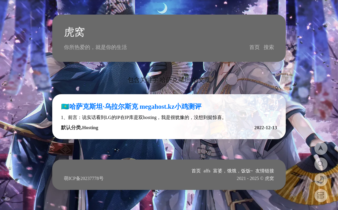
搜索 (269, 47)
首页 (254, 47)
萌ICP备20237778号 (84, 178)
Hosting (90, 127)
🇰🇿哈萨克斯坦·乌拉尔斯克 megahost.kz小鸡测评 (131, 106)
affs (206, 170)
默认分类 (71, 127)
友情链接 (264, 170)
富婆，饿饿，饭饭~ (233, 170)
